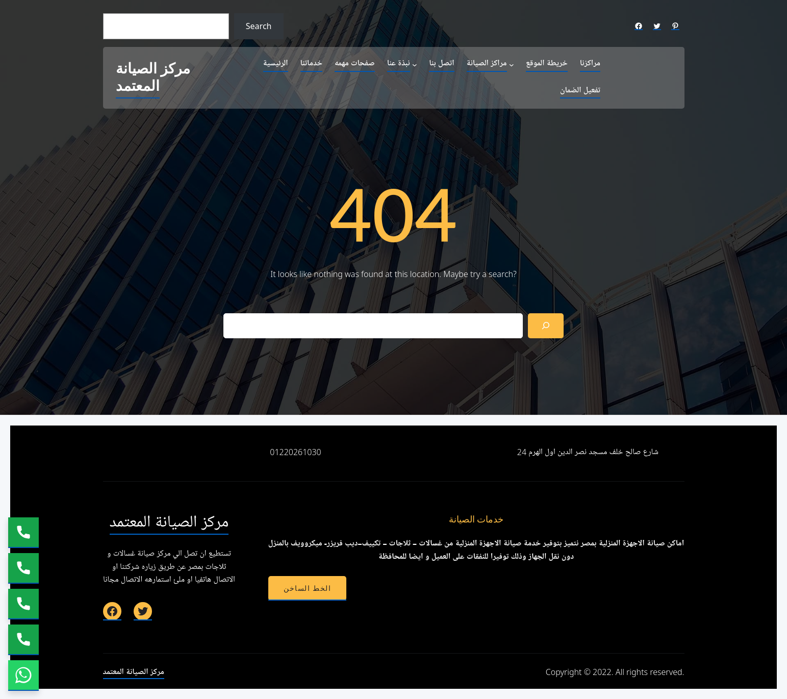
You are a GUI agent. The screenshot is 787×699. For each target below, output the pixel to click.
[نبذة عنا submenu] (414, 64)
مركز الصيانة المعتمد (153, 78)
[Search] (546, 325)
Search (259, 26)
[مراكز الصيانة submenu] (511, 64)
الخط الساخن (307, 588)
